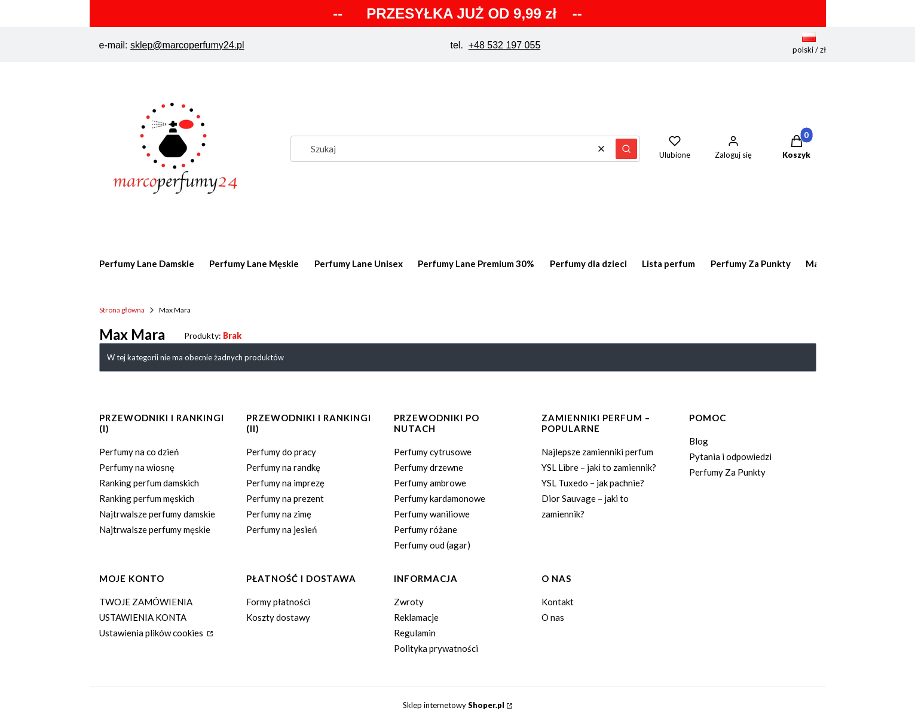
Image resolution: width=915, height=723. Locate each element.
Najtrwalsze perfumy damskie (157, 513)
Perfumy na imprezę (285, 482)
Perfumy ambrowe (430, 482)
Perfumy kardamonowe (439, 498)
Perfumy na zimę (278, 513)
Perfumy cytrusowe (433, 451)
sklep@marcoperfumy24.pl (187, 45)
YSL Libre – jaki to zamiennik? (598, 467)
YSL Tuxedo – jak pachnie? (592, 482)
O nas (552, 617)
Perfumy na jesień (281, 529)
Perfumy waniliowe (432, 513)
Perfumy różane (425, 529)
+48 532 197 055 (505, 45)
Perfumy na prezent (285, 498)
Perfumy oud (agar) (432, 545)
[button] (626, 149)
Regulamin (415, 632)
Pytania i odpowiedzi (730, 456)
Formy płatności (278, 601)
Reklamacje (416, 617)
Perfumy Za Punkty (727, 472)
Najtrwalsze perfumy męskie (154, 529)
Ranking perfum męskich (146, 498)
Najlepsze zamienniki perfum (597, 451)
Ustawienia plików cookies (152, 632)
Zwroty (409, 601)
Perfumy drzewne (428, 467)
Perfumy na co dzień (139, 451)
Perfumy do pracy (281, 451)
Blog (698, 441)
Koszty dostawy (278, 617)
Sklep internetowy (453, 705)
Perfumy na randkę (283, 467)
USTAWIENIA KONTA (142, 617)
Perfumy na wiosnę (137, 467)
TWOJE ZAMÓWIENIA (145, 601)
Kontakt (557, 601)
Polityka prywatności (436, 648)
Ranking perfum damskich (149, 482)
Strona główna (122, 309)
